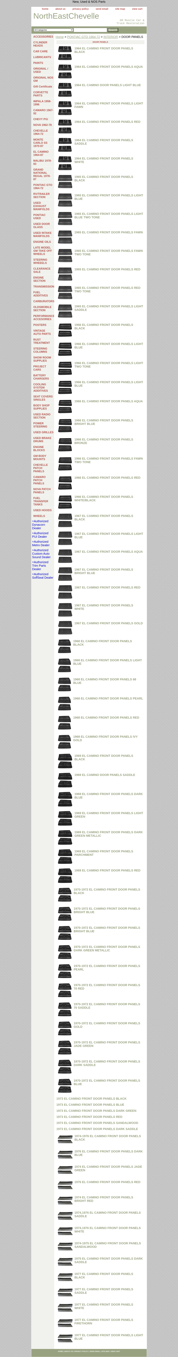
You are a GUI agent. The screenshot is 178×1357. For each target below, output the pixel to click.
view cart (137, 9)
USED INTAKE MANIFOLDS (42, 234)
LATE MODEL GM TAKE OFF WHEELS (42, 251)
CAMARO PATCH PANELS (39, 480)
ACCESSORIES (43, 36)
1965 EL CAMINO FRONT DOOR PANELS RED (108, 269)
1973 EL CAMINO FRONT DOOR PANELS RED (89, 1116)
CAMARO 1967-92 (43, 112)
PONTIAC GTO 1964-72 (83, 37)
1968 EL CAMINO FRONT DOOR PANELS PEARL (108, 698)
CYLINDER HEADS (40, 44)
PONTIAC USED (39, 217)
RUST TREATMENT (41, 341)
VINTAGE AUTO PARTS (42, 332)
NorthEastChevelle (66, 16)
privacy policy (81, 9)
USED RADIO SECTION (42, 416)
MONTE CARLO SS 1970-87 (40, 143)
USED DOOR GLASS (41, 225)
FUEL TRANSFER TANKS (40, 501)
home (45, 9)
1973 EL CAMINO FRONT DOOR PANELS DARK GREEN (96, 1110)
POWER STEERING (40, 425)
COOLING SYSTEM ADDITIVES (40, 387)
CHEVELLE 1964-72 (40, 132)
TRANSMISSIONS (43, 286)
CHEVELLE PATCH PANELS (40, 468)
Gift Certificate (42, 86)
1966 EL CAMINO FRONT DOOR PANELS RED (108, 477)
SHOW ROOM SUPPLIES (42, 359)
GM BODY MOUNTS (39, 457)
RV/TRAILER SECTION (41, 195)
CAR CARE (40, 51)
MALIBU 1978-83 (42, 162)
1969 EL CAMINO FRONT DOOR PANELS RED (108, 870)
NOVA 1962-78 (42, 124)
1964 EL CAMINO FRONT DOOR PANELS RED (108, 121)
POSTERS (39, 324)
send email (102, 9)
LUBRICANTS (42, 57)
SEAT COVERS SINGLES (43, 398)
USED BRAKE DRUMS (42, 440)
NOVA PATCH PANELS (42, 491)
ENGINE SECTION (39, 279)
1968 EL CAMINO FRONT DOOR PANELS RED (106, 717)
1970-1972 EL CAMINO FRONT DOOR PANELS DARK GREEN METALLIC (107, 948)
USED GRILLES (43, 432)
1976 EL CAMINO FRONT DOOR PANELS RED (108, 1182)
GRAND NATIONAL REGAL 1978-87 (42, 174)
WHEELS (39, 516)
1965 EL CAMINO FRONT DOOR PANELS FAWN (109, 232)
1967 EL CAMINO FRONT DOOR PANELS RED (108, 587)
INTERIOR (110, 37)
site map (120, 9)
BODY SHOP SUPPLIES (41, 407)
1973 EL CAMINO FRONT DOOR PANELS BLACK (91, 1098)
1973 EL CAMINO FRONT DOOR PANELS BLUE (90, 1104)
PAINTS (38, 62)
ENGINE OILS (42, 241)
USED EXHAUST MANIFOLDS (41, 206)
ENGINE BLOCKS (39, 449)
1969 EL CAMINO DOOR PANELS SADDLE (105, 775)
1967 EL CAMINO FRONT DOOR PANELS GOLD (109, 623)
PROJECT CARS (39, 368)
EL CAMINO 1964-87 (41, 153)
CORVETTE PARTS (40, 94)
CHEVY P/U (40, 119)
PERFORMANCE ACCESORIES (43, 317)
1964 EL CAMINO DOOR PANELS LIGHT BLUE (108, 85)
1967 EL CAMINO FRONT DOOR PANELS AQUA (109, 551)
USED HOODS (42, 510)
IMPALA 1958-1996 (42, 103)
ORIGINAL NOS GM (43, 79)
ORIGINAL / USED (40, 70)
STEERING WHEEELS (40, 261)
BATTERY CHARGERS (41, 377)
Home (60, 37)
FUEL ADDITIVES (40, 294)
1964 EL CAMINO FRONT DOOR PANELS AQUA (109, 66)
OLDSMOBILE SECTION (42, 309)
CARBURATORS (43, 301)
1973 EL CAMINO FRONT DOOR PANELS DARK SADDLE (97, 1129)
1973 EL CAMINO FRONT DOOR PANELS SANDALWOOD (97, 1123)
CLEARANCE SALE (42, 270)
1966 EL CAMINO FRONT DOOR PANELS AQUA (109, 401)
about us (60, 9)
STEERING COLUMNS (40, 350)
